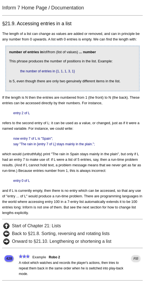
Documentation (67, 8)
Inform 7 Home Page (24, 8)
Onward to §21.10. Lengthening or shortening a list (61, 241)
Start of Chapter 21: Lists (36, 225)
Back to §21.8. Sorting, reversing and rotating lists (61, 233)
